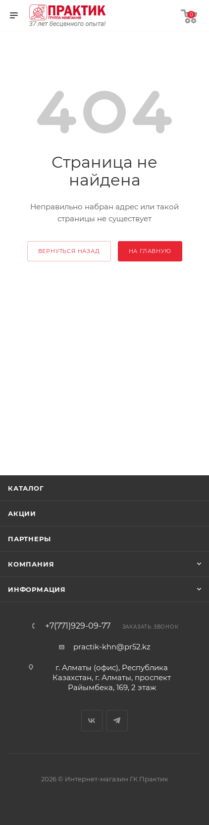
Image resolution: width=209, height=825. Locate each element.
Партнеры (29, 539)
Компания (31, 564)
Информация (37, 589)
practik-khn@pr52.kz (112, 646)
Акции (22, 513)
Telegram (117, 720)
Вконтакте (92, 720)
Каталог (26, 488)
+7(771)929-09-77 (77, 626)
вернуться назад (69, 251)
